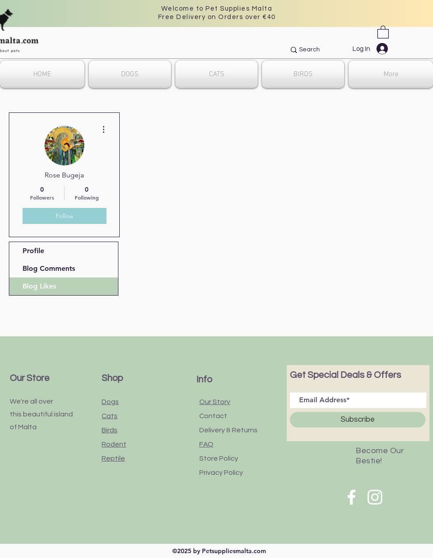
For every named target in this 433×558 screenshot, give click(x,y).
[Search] (342, 50)
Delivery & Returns (228, 430)
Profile (33, 250)
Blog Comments (49, 268)
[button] (383, 31)
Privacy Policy (221, 472)
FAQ (206, 444)
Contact (213, 415)
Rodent (114, 444)
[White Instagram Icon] (375, 497)
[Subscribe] (357, 419)
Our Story (214, 401)
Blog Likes (39, 286)
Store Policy (218, 458)
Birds (110, 430)
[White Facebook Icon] (351, 497)
